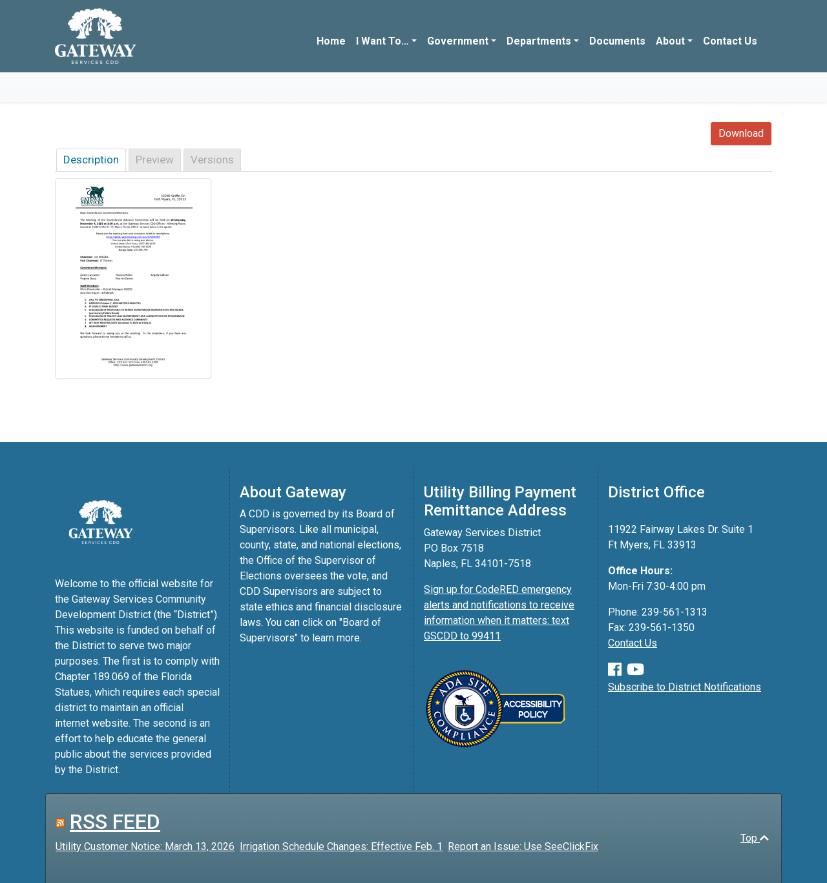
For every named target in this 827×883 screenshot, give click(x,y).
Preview (155, 159)
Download (741, 133)
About (670, 41)
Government (457, 41)
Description (91, 159)
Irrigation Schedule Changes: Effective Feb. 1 (341, 846)
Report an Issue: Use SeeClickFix (523, 846)
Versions (212, 159)
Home (331, 41)
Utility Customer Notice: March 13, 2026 (145, 846)
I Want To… (382, 41)
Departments (539, 41)
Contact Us (730, 41)
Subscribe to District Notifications (684, 687)
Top (754, 838)
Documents (617, 41)
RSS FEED (115, 821)
